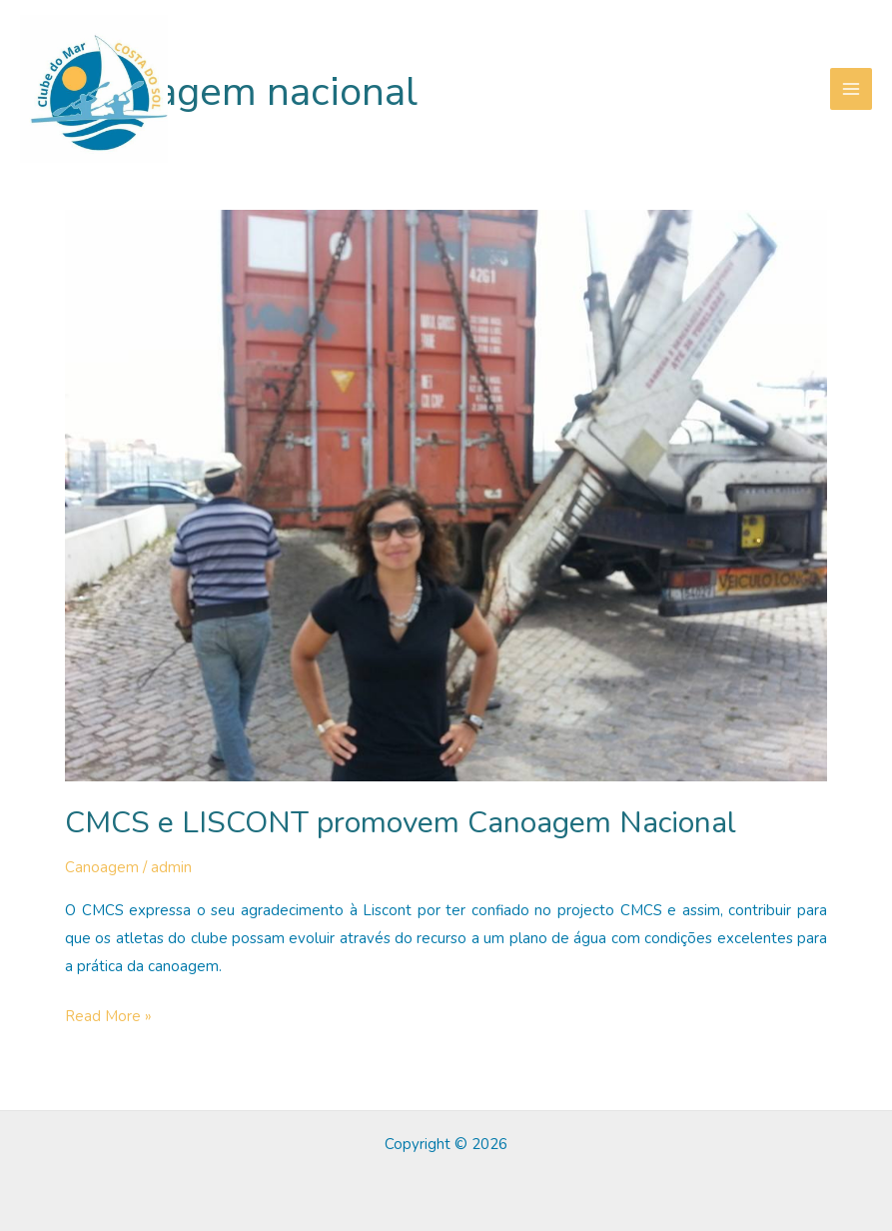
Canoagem (102, 867)
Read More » (108, 1017)
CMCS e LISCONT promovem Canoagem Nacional (400, 822)
